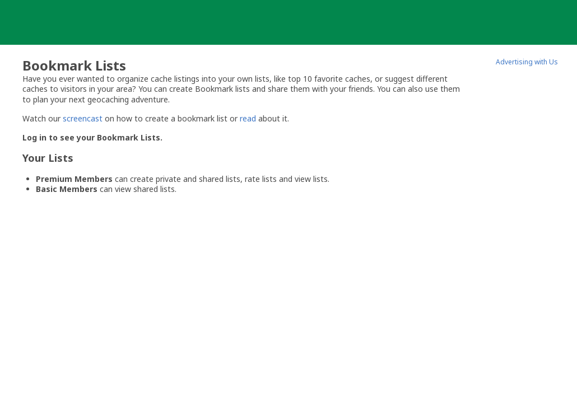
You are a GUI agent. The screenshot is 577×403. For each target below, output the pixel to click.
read (248, 118)
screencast (83, 118)
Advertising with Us (527, 62)
